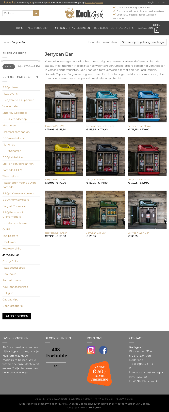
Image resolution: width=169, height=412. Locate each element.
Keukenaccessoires (15, 286)
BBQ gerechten (104, 28)
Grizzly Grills (10, 261)
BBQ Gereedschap (14, 119)
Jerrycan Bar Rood (139, 179)
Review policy (125, 399)
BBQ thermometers (15, 199)
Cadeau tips (126, 28)
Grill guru (8, 293)
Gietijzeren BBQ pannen (18, 100)
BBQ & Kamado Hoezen (18, 193)
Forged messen (12, 280)
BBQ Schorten (11, 150)
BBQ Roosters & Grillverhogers (12, 214)
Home (19, 28)
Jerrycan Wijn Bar (138, 232)
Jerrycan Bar (10, 255)
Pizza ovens (10, 93)
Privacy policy (104, 399)
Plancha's (8, 144)
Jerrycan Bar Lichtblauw (100, 126)
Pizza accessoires (13, 267)
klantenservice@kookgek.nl (147, 372)
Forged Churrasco (14, 206)
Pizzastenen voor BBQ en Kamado (19, 185)
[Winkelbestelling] (143, 42)
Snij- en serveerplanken (18, 163)
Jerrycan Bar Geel (55, 179)
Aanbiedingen (81, 28)
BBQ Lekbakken (13, 157)
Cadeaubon (145, 28)
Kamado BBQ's (12, 170)
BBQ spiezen (10, 87)
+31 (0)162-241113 (142, 364)
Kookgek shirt (11, 248)
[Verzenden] (36, 13)
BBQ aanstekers (13, 138)
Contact (162, 2)
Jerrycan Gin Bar (96, 232)
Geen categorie (12, 305)
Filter (8, 66)
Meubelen (9, 125)
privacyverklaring (98, 403)
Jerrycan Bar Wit (54, 126)
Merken (61, 28)
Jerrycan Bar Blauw (139, 126)
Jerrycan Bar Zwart (97, 179)
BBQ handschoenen (15, 223)
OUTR (6, 229)
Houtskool (9, 242)
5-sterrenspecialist (94, 2)
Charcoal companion (16, 131)
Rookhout (9, 274)
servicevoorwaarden (123, 403)
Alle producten (39, 28)
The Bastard (10, 235)
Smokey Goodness (14, 112)
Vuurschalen (10, 106)
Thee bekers (10, 176)
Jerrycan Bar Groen (56, 232)
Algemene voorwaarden (51, 399)
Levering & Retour (80, 399)
